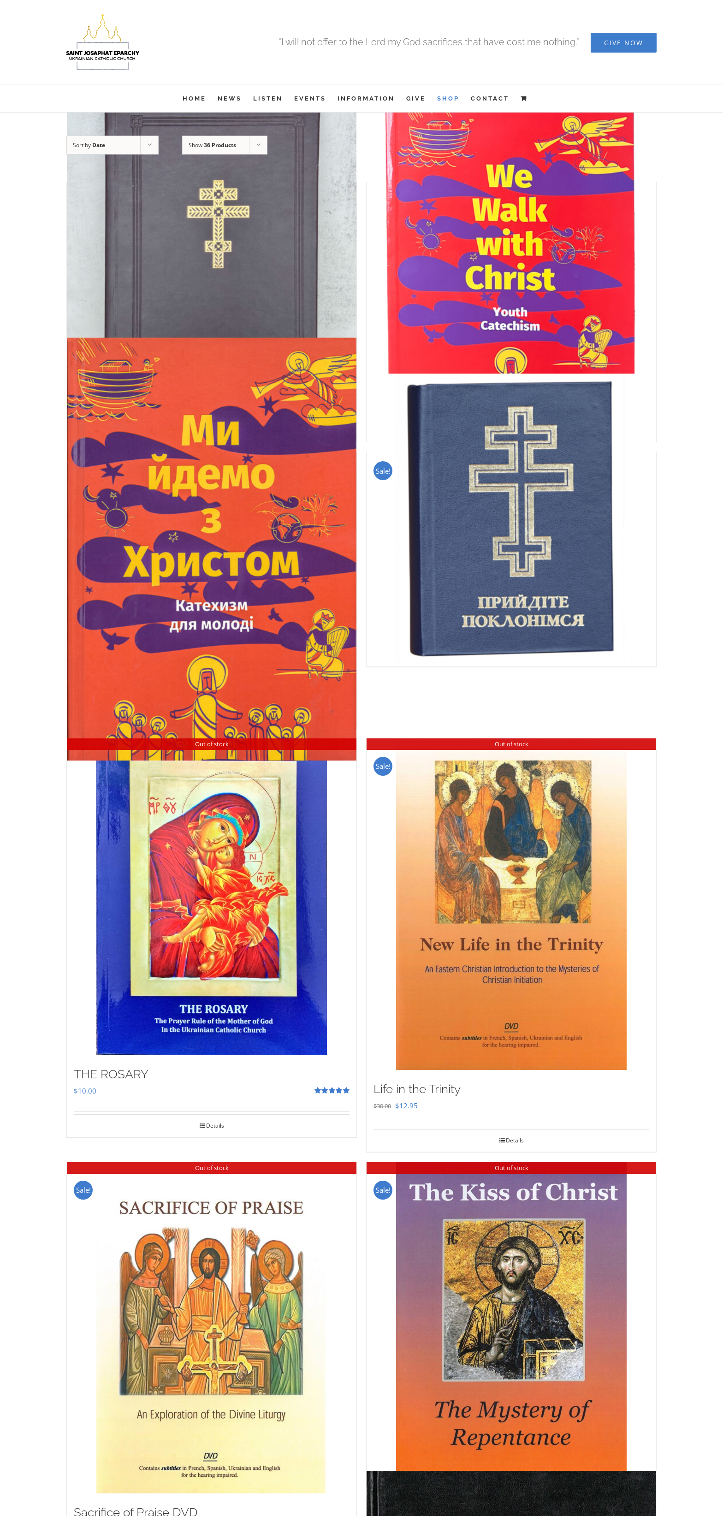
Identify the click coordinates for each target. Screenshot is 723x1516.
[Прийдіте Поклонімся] (511, 518)
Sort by (89, 145)
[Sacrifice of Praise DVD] (211, 1327)
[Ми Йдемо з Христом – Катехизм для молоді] (211, 549)
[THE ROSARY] (211, 896)
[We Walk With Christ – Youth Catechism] (511, 271)
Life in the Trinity (417, 1089)
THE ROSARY (111, 1074)
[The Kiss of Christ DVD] (511, 1324)
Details (215, 1126)
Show (212, 145)
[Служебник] (211, 271)
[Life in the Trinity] (511, 904)
